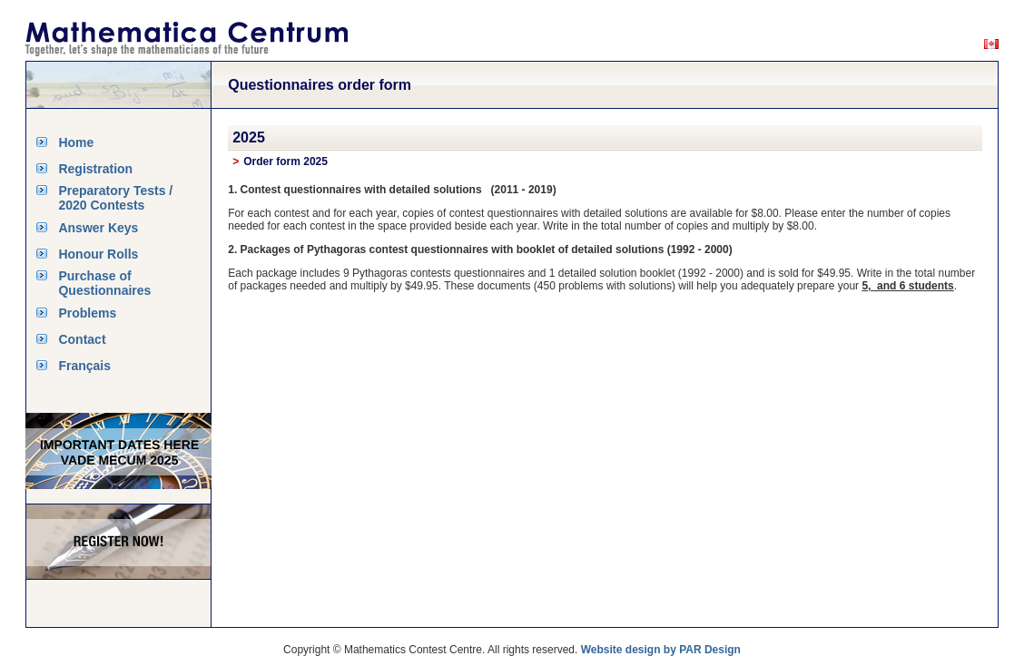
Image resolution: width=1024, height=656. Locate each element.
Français (84, 365)
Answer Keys (98, 227)
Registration (95, 169)
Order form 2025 (285, 161)
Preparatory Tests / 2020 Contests (115, 197)
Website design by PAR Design (661, 649)
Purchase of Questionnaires (104, 283)
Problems (87, 313)
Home (76, 142)
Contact (81, 339)
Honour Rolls (98, 254)
